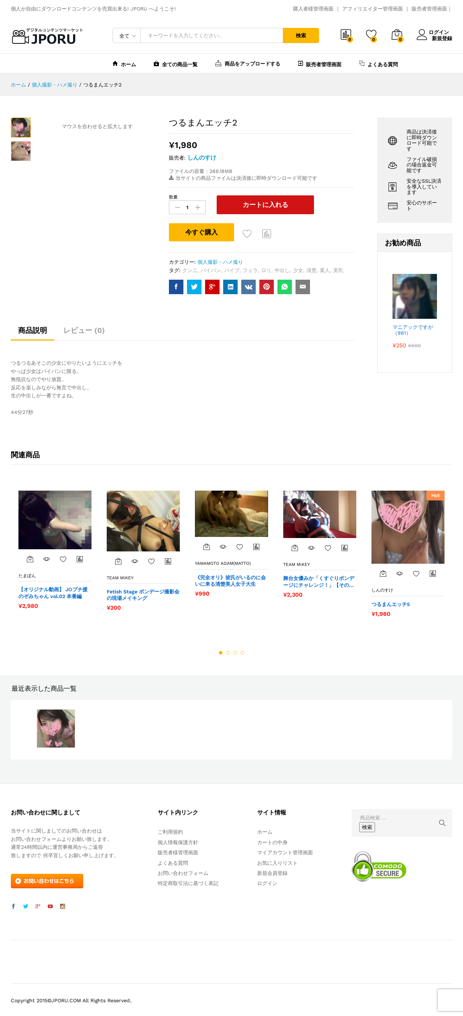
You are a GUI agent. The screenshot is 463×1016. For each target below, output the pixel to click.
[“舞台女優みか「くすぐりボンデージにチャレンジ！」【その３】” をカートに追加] (295, 546)
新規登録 (442, 38)
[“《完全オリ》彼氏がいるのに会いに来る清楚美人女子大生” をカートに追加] (206, 545)
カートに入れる (253, 204)
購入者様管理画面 (313, 9)
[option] (55, 548)
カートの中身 (272, 841)
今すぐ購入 (201, 230)
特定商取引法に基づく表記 (188, 882)
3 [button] (235, 651)
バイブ (231, 268)
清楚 (311, 268)
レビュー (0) (84, 329)
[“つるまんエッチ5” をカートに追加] (383, 572)
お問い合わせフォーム (183, 872)
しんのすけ (201, 157)
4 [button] (242, 651)
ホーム (124, 63)
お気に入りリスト (277, 861)
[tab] (32, 332)
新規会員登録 (272, 872)
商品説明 (32, 329)
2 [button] (228, 651)
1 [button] (220, 651)
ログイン (434, 32)
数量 (173, 197)
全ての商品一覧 (175, 63)
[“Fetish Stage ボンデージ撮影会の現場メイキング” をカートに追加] (118, 559)
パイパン (211, 268)
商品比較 (267, 232)
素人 (325, 268)
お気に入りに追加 (247, 232)
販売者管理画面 (429, 9)
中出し (282, 268)
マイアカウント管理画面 (285, 851)
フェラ (250, 268)
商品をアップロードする (247, 63)
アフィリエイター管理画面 (372, 9)
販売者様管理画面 (178, 851)
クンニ (189, 268)
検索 (301, 35)
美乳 (338, 268)
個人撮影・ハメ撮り (220, 260)
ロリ (266, 268)
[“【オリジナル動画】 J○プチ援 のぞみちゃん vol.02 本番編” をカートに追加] (30, 557)
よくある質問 (378, 63)
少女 (298, 268)
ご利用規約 (170, 830)
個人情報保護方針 (178, 841)
